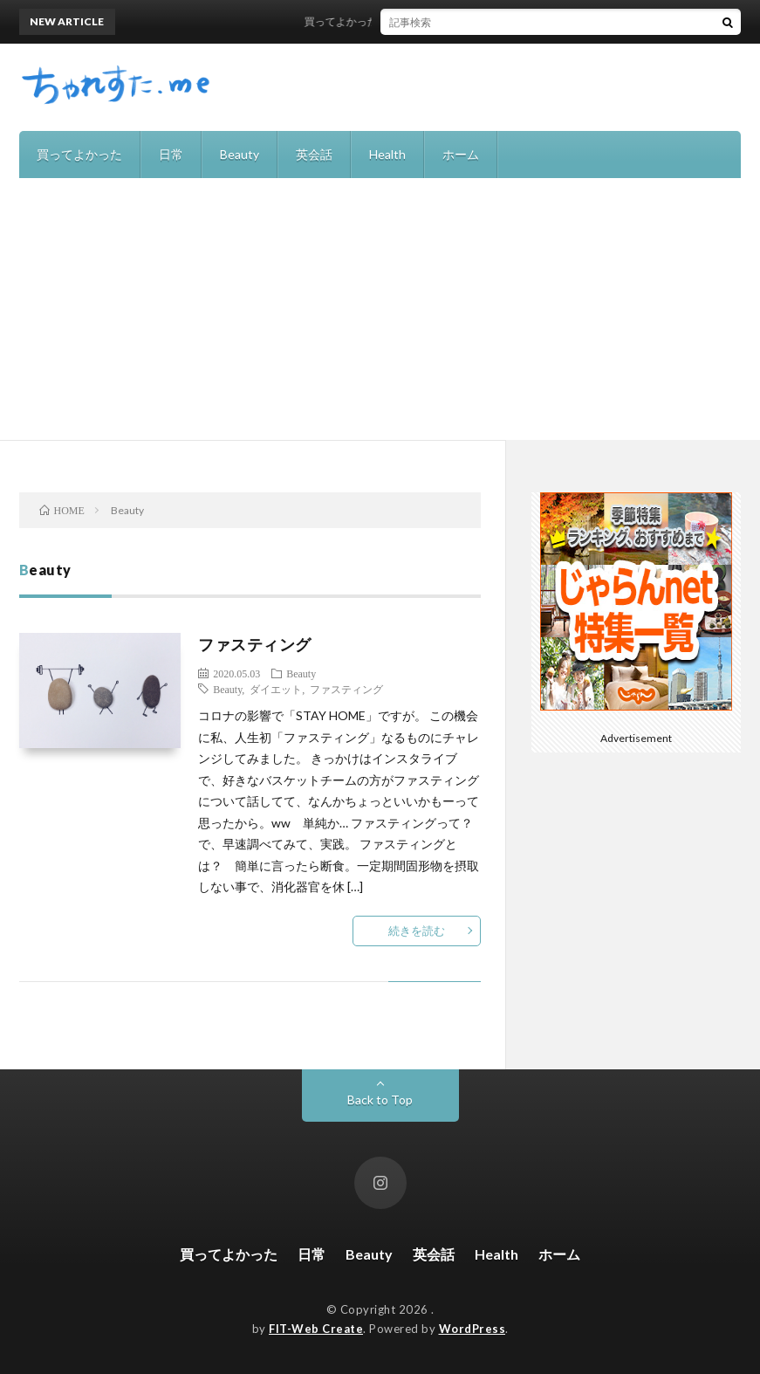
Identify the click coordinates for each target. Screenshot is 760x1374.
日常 (171, 154)
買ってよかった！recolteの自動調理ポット (410, 21)
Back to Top (380, 1099)
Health (387, 154)
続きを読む (416, 931)
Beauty (239, 154)
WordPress (472, 1329)
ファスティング (255, 644)
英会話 (314, 154)
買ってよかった (79, 154)
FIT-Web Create (316, 1329)
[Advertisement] (380, 309)
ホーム (460, 154)
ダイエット (276, 689)
